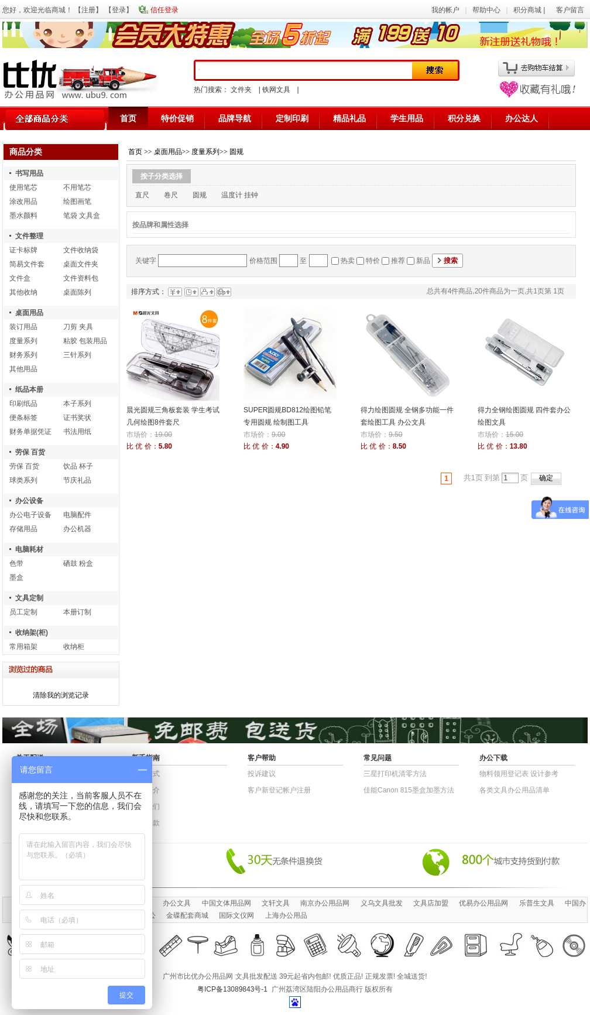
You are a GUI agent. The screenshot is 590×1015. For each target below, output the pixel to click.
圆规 (236, 152)
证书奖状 (77, 417)
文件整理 (29, 236)
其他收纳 (23, 292)
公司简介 (146, 790)
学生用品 (406, 118)
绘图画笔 (77, 201)
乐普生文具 (536, 903)
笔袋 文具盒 (81, 215)
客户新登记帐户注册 (279, 790)
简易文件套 (26, 264)
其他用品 (23, 369)
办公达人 (521, 118)
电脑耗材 (29, 549)
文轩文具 (276, 903)
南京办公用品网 (324, 903)
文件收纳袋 (80, 250)
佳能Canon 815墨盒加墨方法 (408, 790)
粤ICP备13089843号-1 (232, 989)
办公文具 (177, 903)
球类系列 (23, 480)
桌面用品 (29, 313)
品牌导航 (234, 118)
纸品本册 (29, 389)
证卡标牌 (23, 250)
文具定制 (29, 598)
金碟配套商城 (187, 915)
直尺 (142, 195)
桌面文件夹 (80, 264)
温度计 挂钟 (239, 195)
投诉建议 (262, 774)
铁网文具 (276, 90)
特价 (373, 261)
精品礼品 (349, 118)
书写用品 (29, 173)
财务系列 (23, 355)
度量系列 (23, 341)
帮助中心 (486, 10)
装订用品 (23, 327)
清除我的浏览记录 (61, 695)
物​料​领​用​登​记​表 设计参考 (518, 774)
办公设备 (29, 501)
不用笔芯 (77, 187)
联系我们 (146, 806)
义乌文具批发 (382, 903)
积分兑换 (464, 118)
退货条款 (146, 823)
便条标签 (23, 417)
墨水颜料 (23, 215)
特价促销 (177, 118)
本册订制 (77, 612)
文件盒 (19, 278)
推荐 (398, 261)
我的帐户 (445, 10)
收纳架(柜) (31, 632)
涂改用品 (23, 201)
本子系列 (77, 403)
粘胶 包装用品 (85, 341)
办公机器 (77, 529)
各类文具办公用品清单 (514, 790)
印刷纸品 (23, 403)
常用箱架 (23, 647)
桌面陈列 (77, 292)
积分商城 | (530, 10)
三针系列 (77, 355)
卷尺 (171, 195)
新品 (423, 261)
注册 (88, 10)
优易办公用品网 (483, 903)
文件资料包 (80, 278)
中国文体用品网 (226, 903)
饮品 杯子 (78, 466)
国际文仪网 (236, 915)
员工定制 (23, 612)
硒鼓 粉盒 (78, 563)
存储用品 (23, 529)
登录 (119, 10)
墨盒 (16, 577)
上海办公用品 (286, 915)
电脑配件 (77, 515)
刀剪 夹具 (78, 327)
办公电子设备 (30, 515)
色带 (16, 563)
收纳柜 (73, 647)
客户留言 (570, 10)
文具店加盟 (430, 903)
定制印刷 (292, 118)
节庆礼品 (77, 480)
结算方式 (146, 774)
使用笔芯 (23, 187)
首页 (128, 118)
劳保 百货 (30, 452)
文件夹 (241, 90)
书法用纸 (77, 432)
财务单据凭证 (30, 432)
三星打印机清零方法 (395, 774)
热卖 (348, 261)
